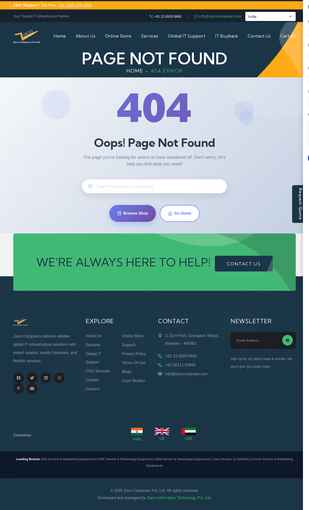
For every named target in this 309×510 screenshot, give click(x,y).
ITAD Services (98, 371)
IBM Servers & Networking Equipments (183, 459)
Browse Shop (132, 213)
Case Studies (133, 381)
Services (149, 36)
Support (128, 345)
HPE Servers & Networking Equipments (125, 459)
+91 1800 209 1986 (74, 5)
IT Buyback (226, 36)
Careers (92, 389)
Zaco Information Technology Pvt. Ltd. (179, 498)
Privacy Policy (134, 354)
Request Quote (300, 204)
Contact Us (259, 36)
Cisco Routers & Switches (231, 459)
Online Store (118, 36)
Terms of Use (134, 363)
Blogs (127, 372)
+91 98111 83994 (180, 365)
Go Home (179, 213)
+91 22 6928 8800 (167, 16)
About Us (85, 36)
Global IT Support (186, 36)
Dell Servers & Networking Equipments (69, 459)
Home (59, 36)
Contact (92, 380)
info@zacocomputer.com (220, 16)
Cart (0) (288, 36)
